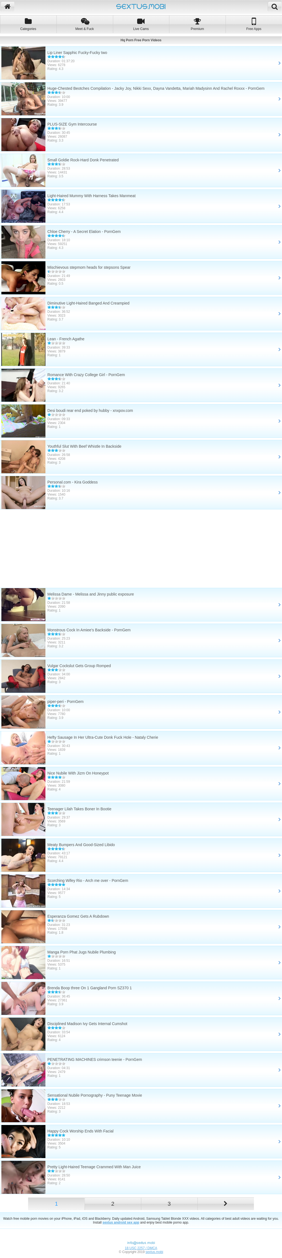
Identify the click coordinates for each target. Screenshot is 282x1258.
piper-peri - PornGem (65, 701)
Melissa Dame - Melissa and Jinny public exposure (90, 594)
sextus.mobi (154, 1252)
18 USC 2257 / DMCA (141, 1248)
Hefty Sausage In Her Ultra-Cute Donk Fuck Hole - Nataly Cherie (102, 737)
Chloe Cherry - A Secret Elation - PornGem (84, 231)
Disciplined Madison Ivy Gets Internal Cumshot (87, 1023)
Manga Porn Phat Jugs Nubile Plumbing (81, 952)
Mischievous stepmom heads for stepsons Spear (89, 267)
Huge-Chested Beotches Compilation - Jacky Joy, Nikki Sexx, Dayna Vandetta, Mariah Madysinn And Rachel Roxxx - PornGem (156, 88)
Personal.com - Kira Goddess (72, 482)
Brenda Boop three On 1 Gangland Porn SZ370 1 (89, 988)
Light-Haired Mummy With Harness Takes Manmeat (91, 196)
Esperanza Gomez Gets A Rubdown (78, 916)
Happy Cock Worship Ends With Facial (80, 1131)
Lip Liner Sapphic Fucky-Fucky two (77, 52)
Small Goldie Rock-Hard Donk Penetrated (83, 160)
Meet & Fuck (84, 24)
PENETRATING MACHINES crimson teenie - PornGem (94, 1059)
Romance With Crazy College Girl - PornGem (86, 375)
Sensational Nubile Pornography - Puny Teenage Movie (94, 1095)
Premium (197, 24)
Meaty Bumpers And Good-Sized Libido (81, 845)
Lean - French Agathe (66, 339)
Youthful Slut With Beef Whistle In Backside (84, 446)
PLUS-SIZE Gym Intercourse (72, 124)
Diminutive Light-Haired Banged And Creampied (88, 303)
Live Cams (141, 24)
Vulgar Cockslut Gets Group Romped (79, 666)
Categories (28, 24)
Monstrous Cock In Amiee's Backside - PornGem (89, 630)
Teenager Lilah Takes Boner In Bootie (79, 809)
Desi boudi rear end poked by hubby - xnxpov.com (90, 410)
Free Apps (254, 24)
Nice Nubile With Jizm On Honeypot (78, 773)
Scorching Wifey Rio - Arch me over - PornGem (87, 880)
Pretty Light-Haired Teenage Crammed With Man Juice (94, 1167)
